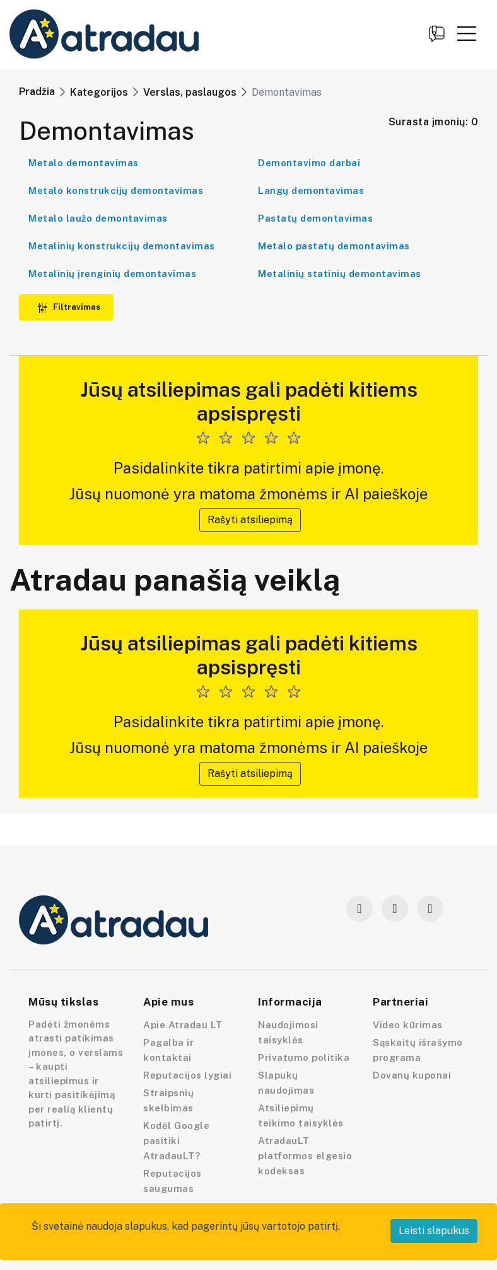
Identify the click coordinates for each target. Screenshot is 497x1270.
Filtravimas (68, 307)
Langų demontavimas (311, 190)
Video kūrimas (408, 1024)
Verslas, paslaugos (190, 92)
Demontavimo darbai (309, 162)
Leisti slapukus (434, 1231)
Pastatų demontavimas (315, 218)
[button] (466, 33)
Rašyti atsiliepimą (250, 520)
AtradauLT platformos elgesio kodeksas (305, 1155)
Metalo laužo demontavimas (98, 218)
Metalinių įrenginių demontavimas (112, 273)
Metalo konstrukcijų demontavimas (115, 190)
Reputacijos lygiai (187, 1075)
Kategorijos (99, 92)
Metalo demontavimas (83, 162)
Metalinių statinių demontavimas (339, 273)
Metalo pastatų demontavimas (334, 246)
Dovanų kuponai (412, 1075)
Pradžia (37, 92)
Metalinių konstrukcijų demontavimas (121, 246)
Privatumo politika (303, 1057)
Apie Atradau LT (183, 1024)
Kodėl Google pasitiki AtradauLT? (176, 1140)
